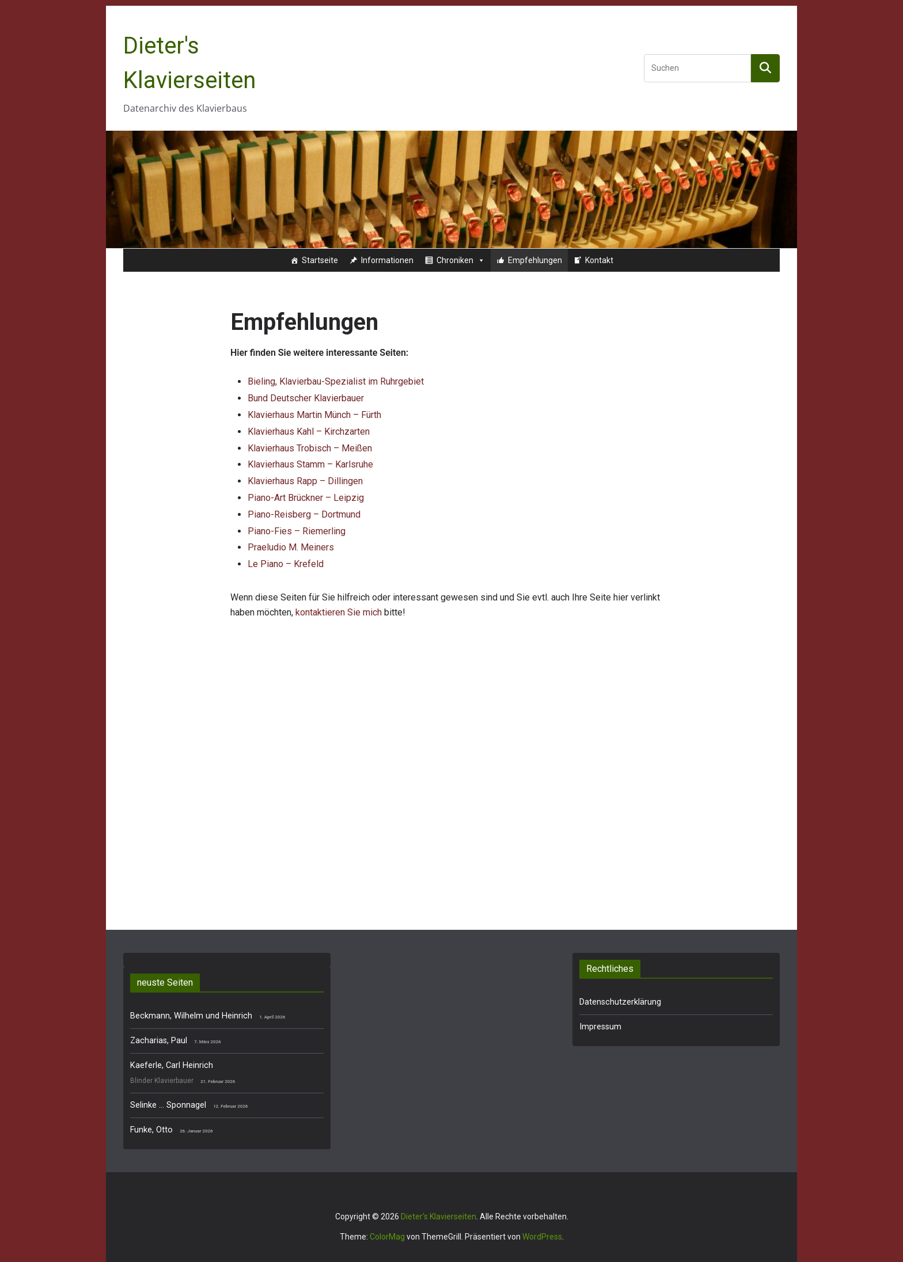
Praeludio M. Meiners (291, 547)
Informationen (387, 260)
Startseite (320, 260)
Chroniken (461, 260)
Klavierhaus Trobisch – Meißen (310, 448)
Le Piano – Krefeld (286, 563)
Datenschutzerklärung (620, 1002)
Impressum (600, 1027)
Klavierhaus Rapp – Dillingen (305, 481)
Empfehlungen (535, 260)
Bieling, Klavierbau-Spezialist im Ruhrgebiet (336, 381)
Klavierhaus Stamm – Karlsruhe (310, 464)
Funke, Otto (151, 1130)
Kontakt (599, 260)
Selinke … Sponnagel (168, 1105)
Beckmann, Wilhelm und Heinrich (191, 1016)
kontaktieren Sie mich (338, 612)
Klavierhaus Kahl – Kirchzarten (309, 431)
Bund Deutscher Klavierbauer (306, 398)
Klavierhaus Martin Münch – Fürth (314, 414)
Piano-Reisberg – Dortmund (304, 514)
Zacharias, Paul (158, 1041)
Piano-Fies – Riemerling (297, 531)
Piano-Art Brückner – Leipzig (306, 497)
